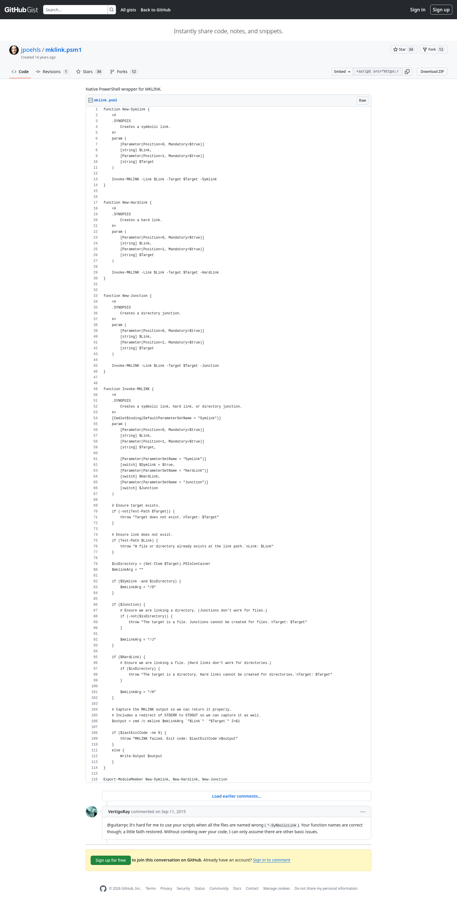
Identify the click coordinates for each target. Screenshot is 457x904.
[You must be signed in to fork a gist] (434, 49)
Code (20, 71)
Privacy (166, 888)
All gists (128, 10)
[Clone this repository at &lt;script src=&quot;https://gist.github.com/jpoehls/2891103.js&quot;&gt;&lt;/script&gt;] (377, 72)
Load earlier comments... (236, 796)
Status (200, 888)
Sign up (441, 9)
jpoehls (31, 50)
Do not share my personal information (326, 888)
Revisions (52, 72)
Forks (124, 72)
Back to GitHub (156, 10)
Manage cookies (276, 888)
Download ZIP (432, 71)
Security (183, 888)
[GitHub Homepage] (103, 888)
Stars (89, 72)
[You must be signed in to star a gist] (404, 49)
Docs (237, 888)
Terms (151, 888)
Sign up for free (111, 860)
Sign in (418, 9)
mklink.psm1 (63, 50)
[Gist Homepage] (21, 9)
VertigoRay (119, 811)
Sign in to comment (271, 860)
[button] (407, 72)
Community (219, 888)
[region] (228, 445)
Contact (252, 888)
